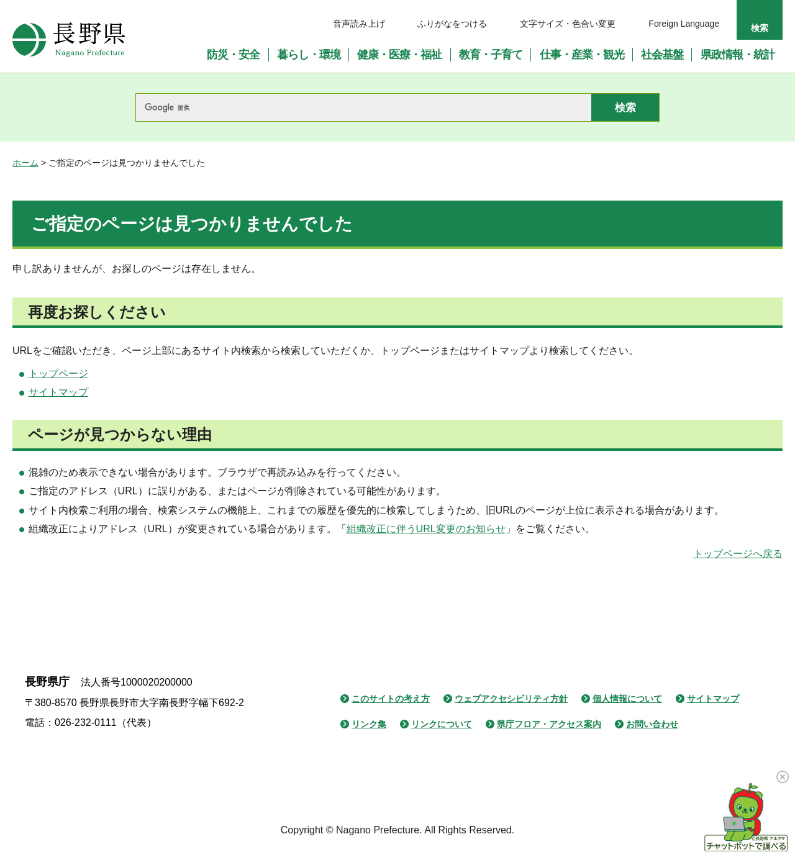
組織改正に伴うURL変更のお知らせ (426, 528)
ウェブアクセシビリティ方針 (511, 699)
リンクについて (441, 724)
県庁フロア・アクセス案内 (549, 724)
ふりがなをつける (452, 24)
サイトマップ (58, 392)
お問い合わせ (652, 724)
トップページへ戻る (738, 553)
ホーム (25, 163)
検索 (759, 28)
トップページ (58, 373)
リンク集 (369, 724)
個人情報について (627, 699)
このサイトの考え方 (391, 699)
